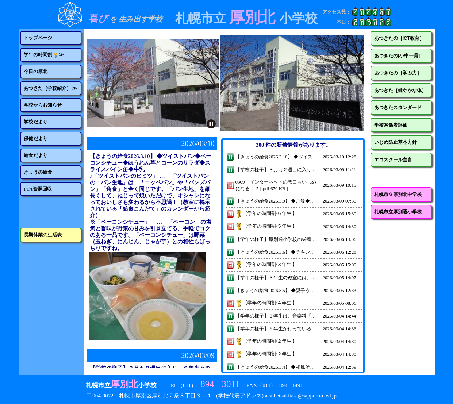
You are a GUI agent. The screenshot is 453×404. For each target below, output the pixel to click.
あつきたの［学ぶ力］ (398, 73)
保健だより (35, 138)
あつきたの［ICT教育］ (399, 38)
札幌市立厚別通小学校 (398, 212)
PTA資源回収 (38, 189)
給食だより (35, 155)
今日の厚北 (35, 71)
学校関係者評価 (390, 125)
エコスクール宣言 (393, 159)
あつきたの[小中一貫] (397, 55)
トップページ (38, 38)
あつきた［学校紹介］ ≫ (50, 88)
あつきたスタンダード (398, 107)
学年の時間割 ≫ (44, 55)
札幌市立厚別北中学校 (398, 194)
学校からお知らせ (43, 105)
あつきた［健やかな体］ (400, 90)
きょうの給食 (38, 172)
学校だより (35, 121)
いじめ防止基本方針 (395, 142)
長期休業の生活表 (43, 235)
